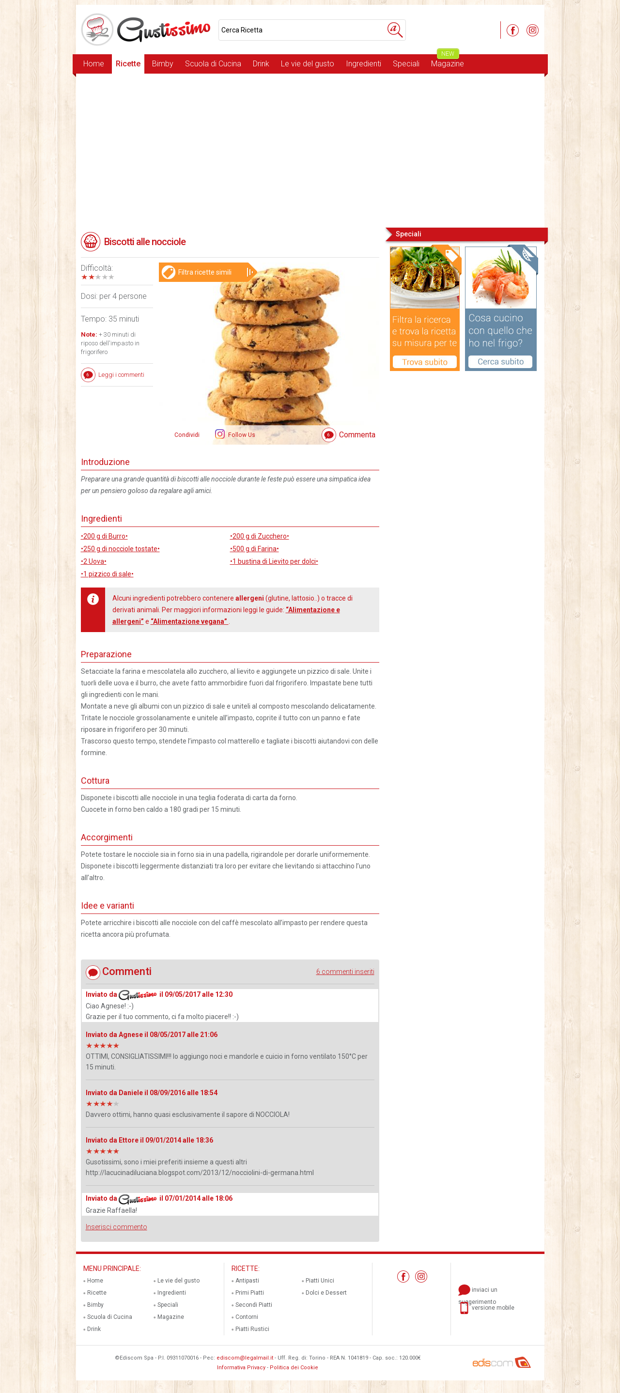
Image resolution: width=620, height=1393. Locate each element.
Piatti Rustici (252, 1329)
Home (93, 63)
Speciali (406, 63)
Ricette (128, 63)
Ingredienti (363, 63)
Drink (261, 63)
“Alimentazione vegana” (190, 621)
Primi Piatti (249, 1292)
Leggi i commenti (121, 374)
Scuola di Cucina (213, 63)
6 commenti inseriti (345, 971)
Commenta (357, 434)
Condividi (187, 435)
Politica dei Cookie (294, 1367)
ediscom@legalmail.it (245, 1358)
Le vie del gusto (307, 63)
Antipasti (247, 1280)
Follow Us (241, 435)
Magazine (447, 61)
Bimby (162, 63)
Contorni (246, 1317)
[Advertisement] (310, 149)
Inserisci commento (116, 1227)
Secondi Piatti (253, 1304)
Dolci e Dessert (326, 1292)
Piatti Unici (320, 1280)
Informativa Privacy (241, 1367)
